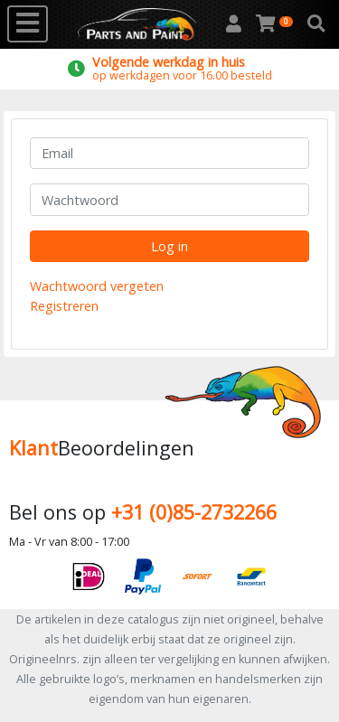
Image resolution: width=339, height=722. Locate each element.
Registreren (64, 305)
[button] (316, 24)
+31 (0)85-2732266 (194, 512)
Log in (169, 246)
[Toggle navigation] (27, 23)
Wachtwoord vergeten (97, 286)
